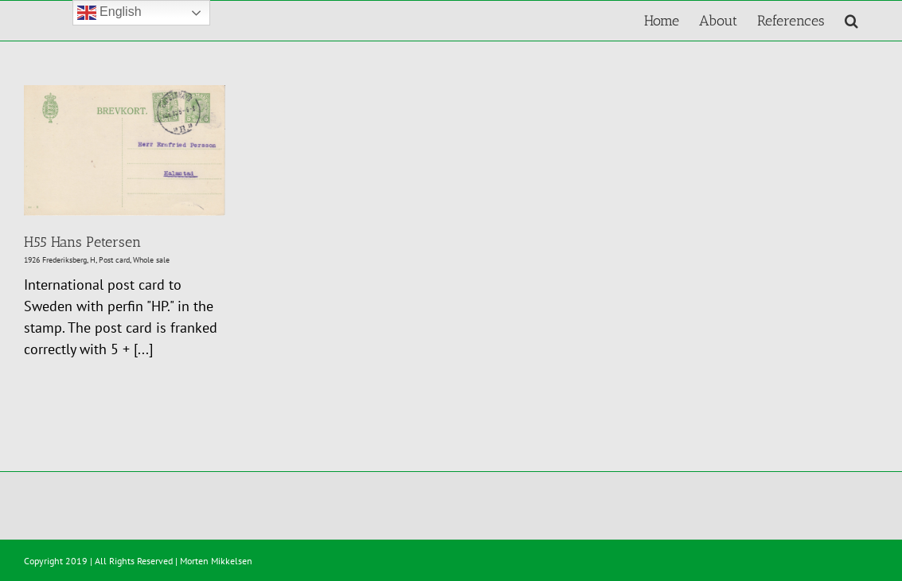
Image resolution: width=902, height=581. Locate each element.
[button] (851, 21)
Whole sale (151, 260)
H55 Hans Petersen (82, 242)
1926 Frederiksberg (55, 260)
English (109, 12)
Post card (114, 260)
